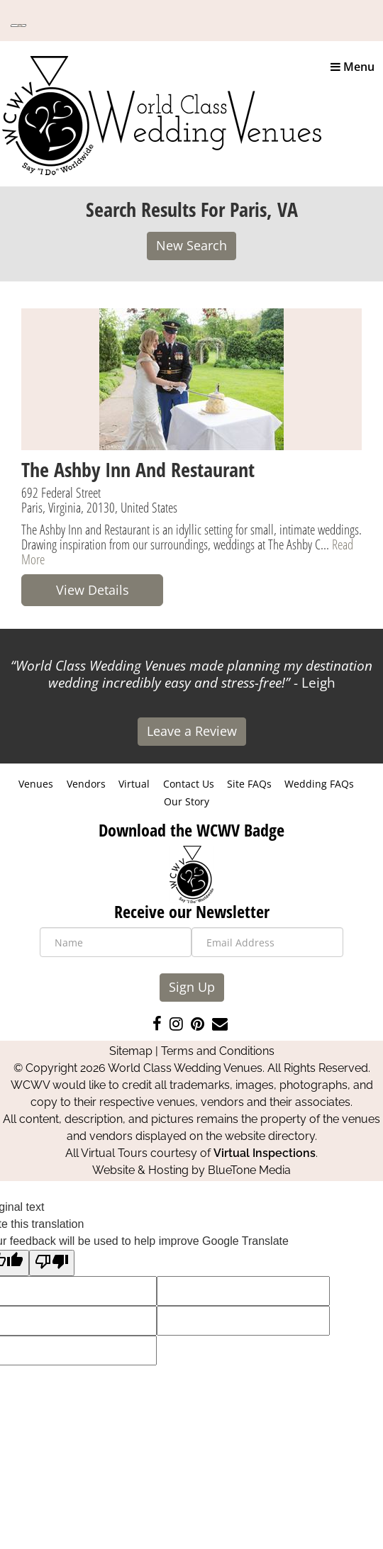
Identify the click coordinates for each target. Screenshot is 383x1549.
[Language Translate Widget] (18, 25)
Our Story (186, 801)
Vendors (86, 783)
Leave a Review (192, 730)
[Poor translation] (51, 1263)
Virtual (134, 783)
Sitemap (130, 1051)
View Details (92, 589)
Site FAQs (249, 783)
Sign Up (192, 986)
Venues (35, 783)
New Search (191, 245)
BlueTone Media (249, 1170)
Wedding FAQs (319, 783)
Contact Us (188, 783)
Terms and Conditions (217, 1051)
